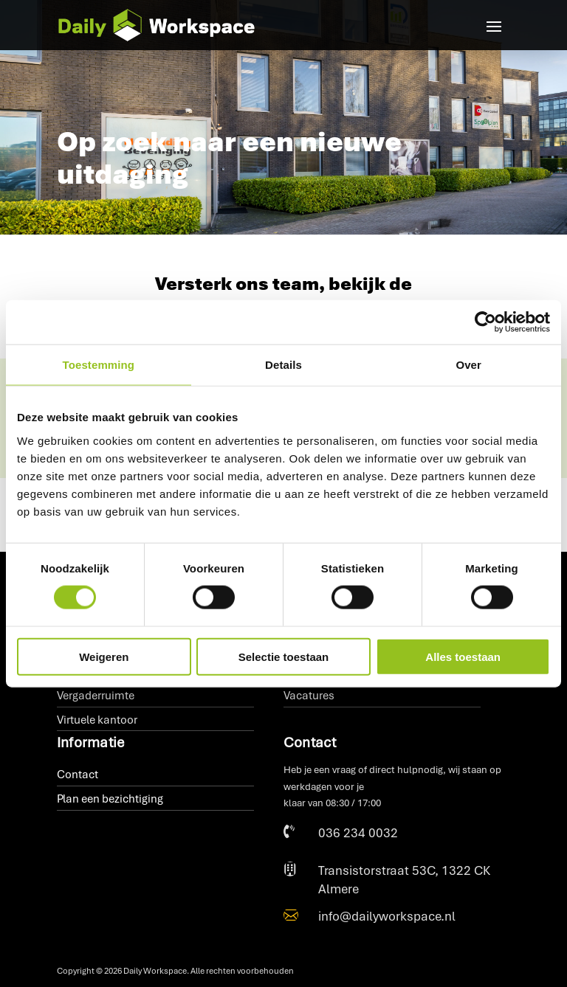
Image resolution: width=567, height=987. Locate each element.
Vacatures (309, 695)
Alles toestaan (463, 656)
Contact (77, 774)
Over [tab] (468, 365)
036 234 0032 (358, 833)
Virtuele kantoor (97, 720)
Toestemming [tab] (99, 365)
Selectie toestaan (283, 656)
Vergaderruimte (95, 695)
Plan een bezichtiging (110, 799)
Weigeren (103, 656)
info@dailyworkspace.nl (387, 916)
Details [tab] (283, 365)
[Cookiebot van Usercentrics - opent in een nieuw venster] (485, 322)
